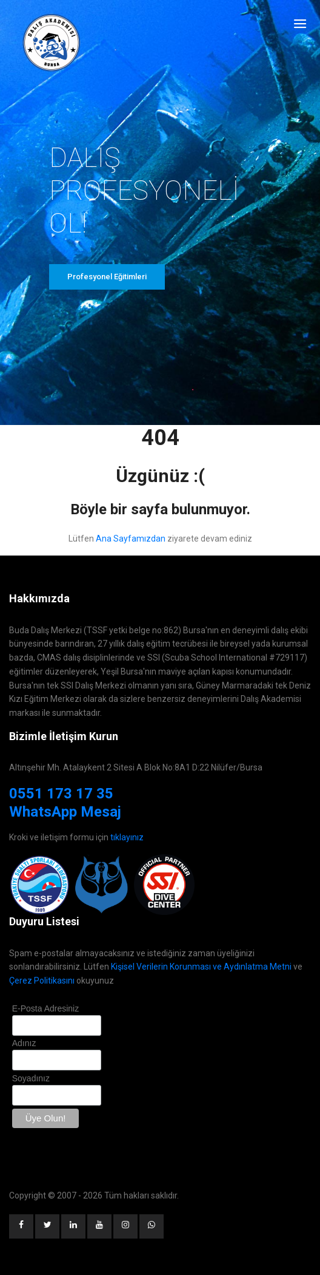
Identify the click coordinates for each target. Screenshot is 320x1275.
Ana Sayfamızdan (130, 538)
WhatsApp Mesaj (65, 811)
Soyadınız (31, 1078)
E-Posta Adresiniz (45, 1008)
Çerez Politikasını (42, 980)
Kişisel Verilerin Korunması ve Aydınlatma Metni (201, 966)
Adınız (24, 1043)
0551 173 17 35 (61, 793)
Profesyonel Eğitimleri (107, 276)
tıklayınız (127, 837)
